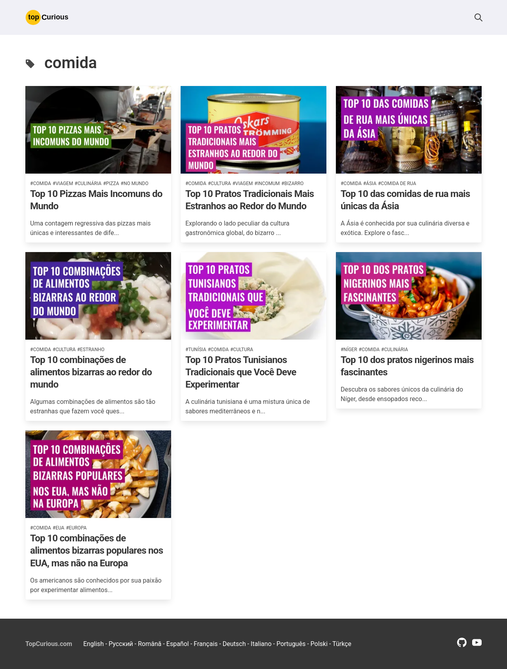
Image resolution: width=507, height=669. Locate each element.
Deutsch (234, 644)
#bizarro (292, 183)
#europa (76, 528)
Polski (319, 644)
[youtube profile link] (477, 645)
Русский (121, 644)
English (93, 644)
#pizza (111, 183)
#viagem (63, 183)
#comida (40, 183)
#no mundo (135, 183)
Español (177, 644)
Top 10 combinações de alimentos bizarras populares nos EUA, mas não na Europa (96, 550)
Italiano (261, 644)
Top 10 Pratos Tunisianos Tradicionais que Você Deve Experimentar (240, 372)
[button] (478, 17)
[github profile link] (462, 645)
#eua (59, 528)
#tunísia (195, 349)
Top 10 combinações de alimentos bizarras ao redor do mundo (91, 372)
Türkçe (341, 644)
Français (206, 644)
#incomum (267, 183)
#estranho (91, 349)
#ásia (370, 183)
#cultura (219, 183)
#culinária (87, 183)
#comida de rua (397, 183)
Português (291, 644)
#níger (349, 349)
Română (149, 644)
